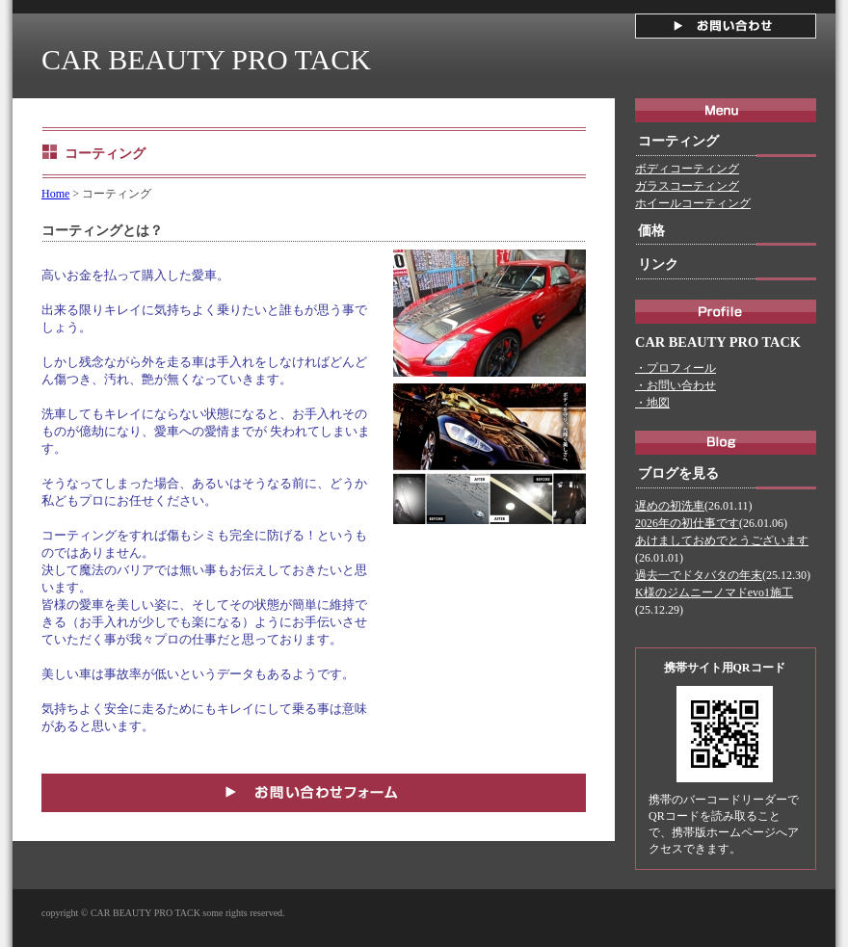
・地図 (652, 402)
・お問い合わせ (675, 385)
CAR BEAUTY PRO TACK (206, 59)
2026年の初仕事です (687, 523)
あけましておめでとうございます (721, 540)
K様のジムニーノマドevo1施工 (714, 592)
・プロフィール (675, 368)
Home (55, 193)
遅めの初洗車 (669, 506)
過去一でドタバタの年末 (698, 575)
